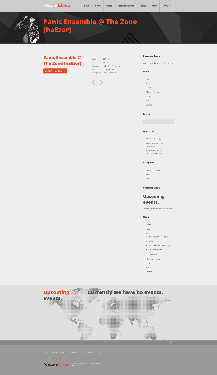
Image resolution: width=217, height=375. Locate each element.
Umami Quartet (155, 249)
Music (109, 6)
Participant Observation (158, 237)
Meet (148, 83)
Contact (166, 6)
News (148, 174)
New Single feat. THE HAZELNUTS (154, 145)
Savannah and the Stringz (159, 245)
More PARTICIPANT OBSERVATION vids (154, 152)
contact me (56, 358)
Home (86, 6)
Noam (98, 6)
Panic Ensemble (109, 72)
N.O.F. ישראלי (154, 241)
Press (154, 6)
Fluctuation (153, 254)
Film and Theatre (126, 6)
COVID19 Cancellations (155, 139)
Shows (143, 6)
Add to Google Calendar (55, 71)
